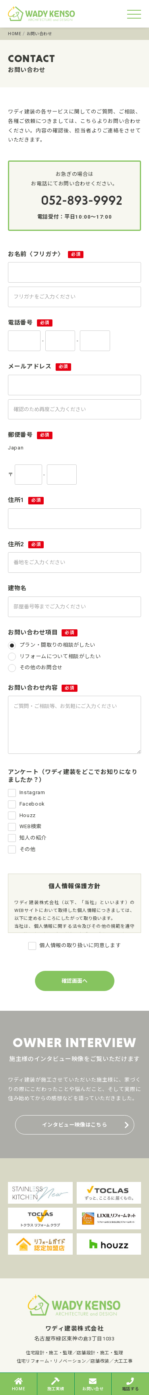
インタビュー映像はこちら (74, 1125)
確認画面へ (74, 981)
